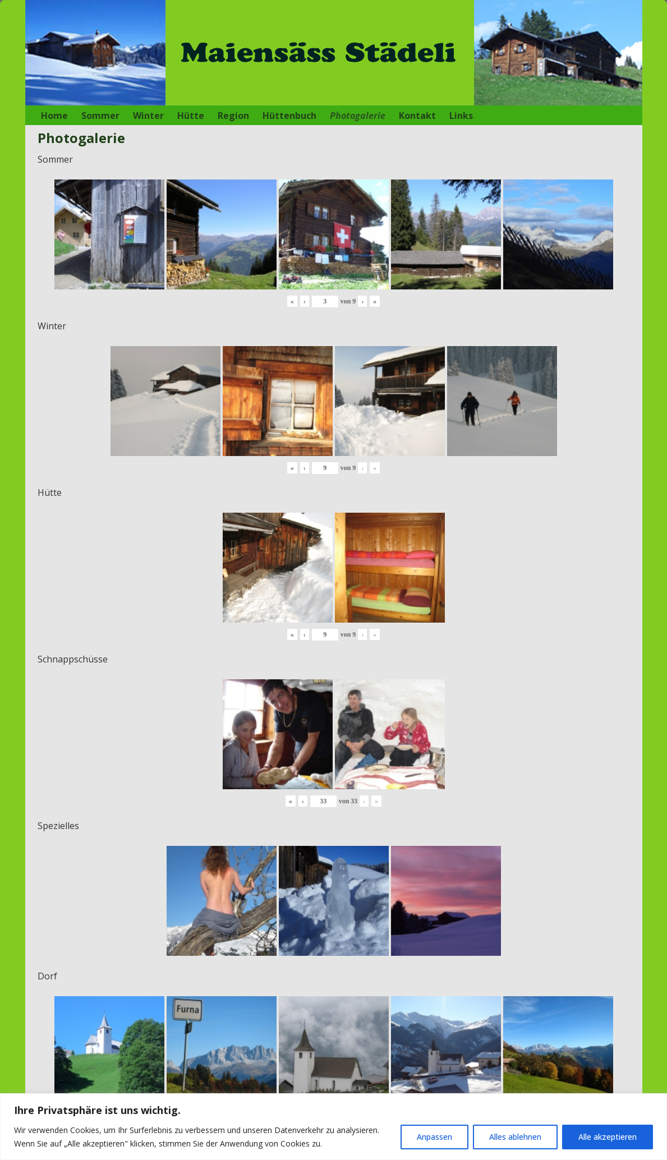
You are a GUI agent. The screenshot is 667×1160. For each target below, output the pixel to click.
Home (54, 115)
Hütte (190, 115)
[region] (333, 1126)
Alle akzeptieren (607, 1136)
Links (461, 115)
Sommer (100, 115)
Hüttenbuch (289, 115)
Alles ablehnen (515, 1136)
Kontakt (417, 115)
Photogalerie (357, 115)
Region (233, 115)
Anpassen (434, 1136)
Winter (148, 115)
